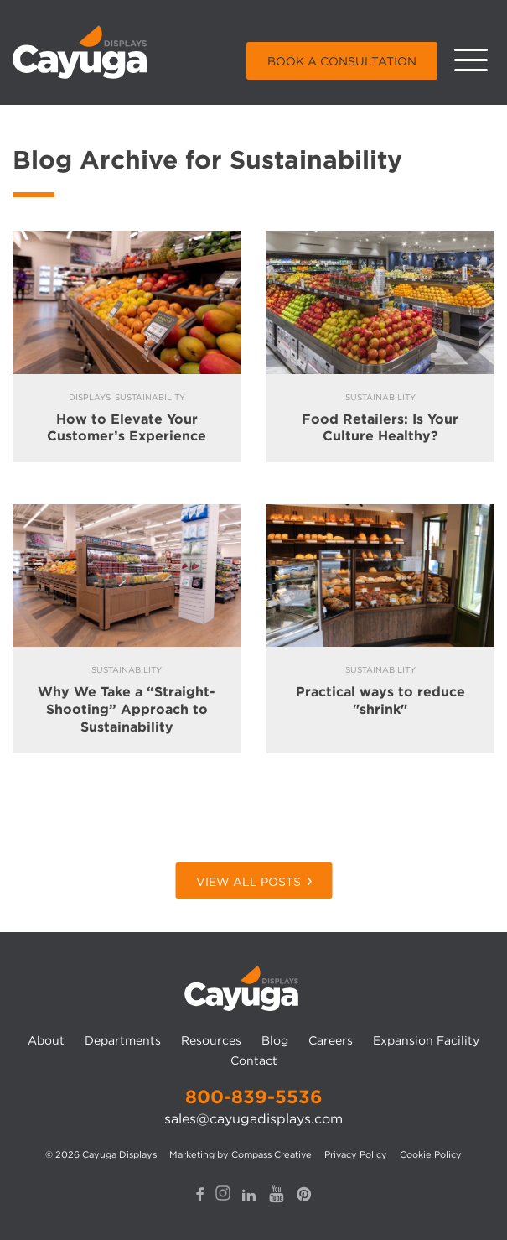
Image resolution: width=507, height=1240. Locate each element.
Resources (211, 1040)
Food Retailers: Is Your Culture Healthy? (380, 428)
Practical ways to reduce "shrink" (380, 700)
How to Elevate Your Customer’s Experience (126, 428)
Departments (123, 1040)
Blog (274, 1040)
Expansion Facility (426, 1040)
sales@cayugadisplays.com (253, 1119)
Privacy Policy (355, 1154)
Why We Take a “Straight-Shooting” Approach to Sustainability (126, 709)
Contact (253, 1060)
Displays (90, 397)
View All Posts (248, 881)
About (46, 1040)
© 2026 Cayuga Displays (101, 1154)
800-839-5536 (254, 1096)
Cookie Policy (431, 1154)
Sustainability (150, 397)
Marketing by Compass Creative (240, 1154)
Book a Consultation (341, 61)
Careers (330, 1040)
